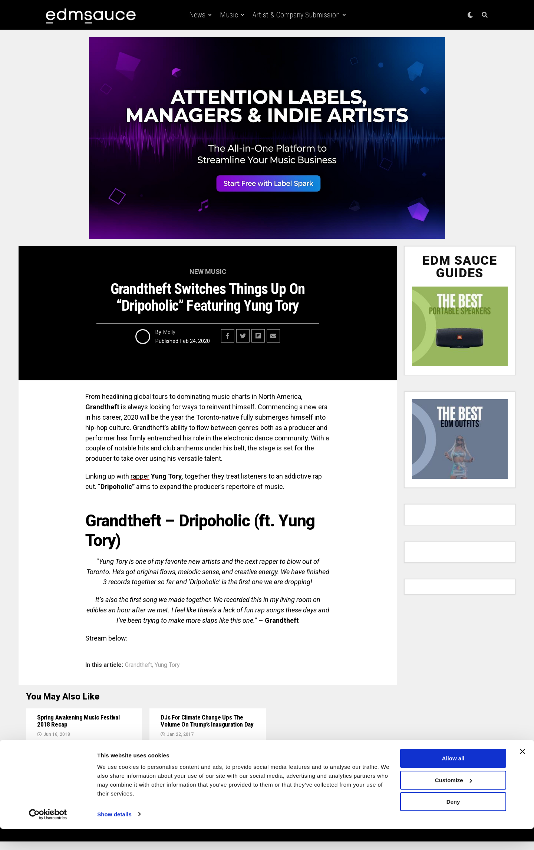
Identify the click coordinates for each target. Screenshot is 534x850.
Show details (114, 835)
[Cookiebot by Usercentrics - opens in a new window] (48, 835)
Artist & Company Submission (296, 14)
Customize (453, 801)
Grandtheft (138, 665)
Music (229, 14)
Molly (169, 332)
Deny (453, 823)
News (197, 14)
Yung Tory (167, 665)
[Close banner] (522, 772)
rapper (140, 476)
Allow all (453, 780)
